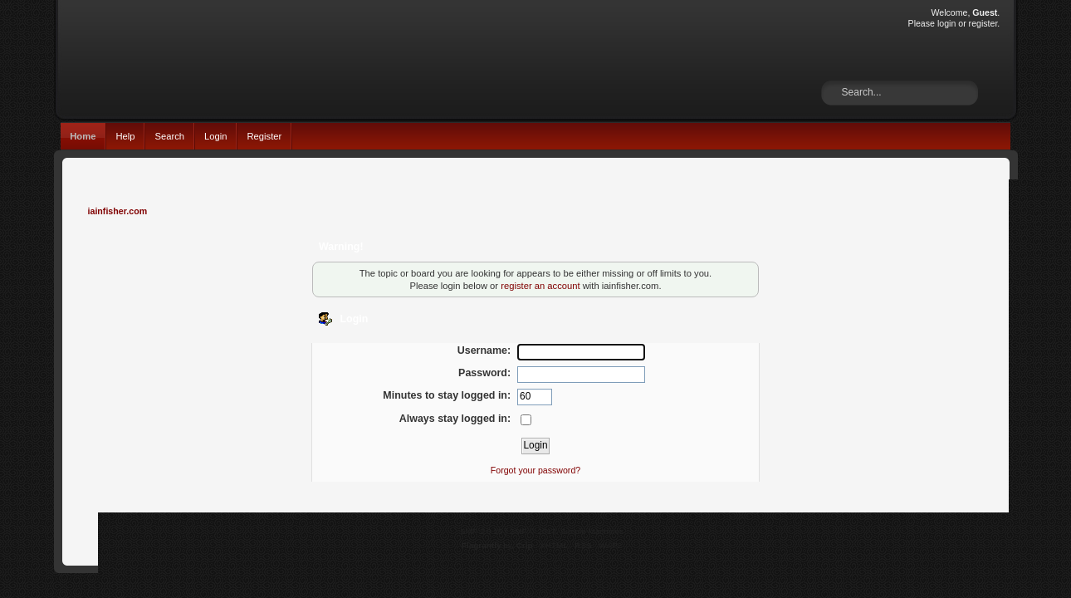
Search (169, 136)
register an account (540, 286)
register (983, 23)
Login (215, 136)
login (946, 23)
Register (264, 136)
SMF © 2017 (533, 531)
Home (82, 136)
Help (124, 136)
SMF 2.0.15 (481, 531)
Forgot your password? (535, 470)
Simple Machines (592, 531)
